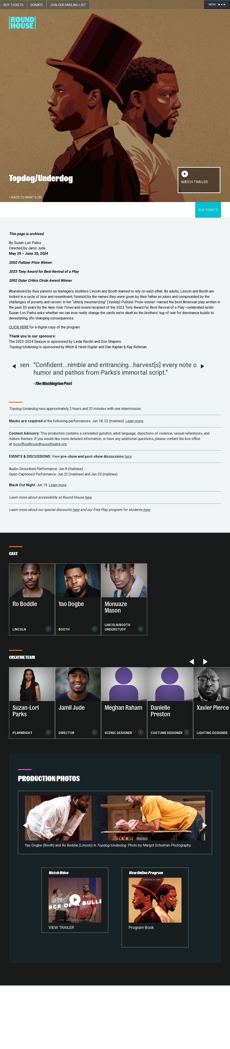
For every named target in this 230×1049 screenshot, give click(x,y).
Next (202, 366)
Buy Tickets (14, 5)
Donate (37, 5)
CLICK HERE (19, 327)
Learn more (134, 421)
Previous (14, 366)
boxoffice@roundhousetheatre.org (39, 444)
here (128, 456)
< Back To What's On (25, 197)
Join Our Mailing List (68, 5)
